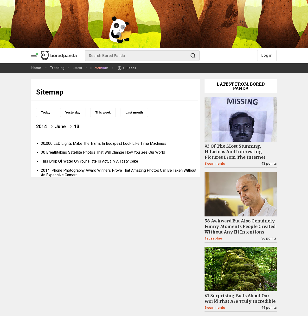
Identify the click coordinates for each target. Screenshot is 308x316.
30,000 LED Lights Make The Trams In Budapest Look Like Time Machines (103, 143)
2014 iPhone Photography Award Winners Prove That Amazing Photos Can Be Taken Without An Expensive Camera (118, 172)
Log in (266, 55)
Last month (134, 112)
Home (36, 68)
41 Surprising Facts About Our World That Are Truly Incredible (240, 298)
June (60, 126)
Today (45, 112)
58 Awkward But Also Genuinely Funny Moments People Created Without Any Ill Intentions (240, 226)
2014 (41, 126)
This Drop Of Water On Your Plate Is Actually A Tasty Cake (89, 161)
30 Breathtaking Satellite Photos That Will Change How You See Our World (103, 152)
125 (214, 238)
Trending (57, 68)
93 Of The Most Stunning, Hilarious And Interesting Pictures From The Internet (235, 152)
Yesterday (72, 112)
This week (103, 112)
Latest (77, 68)
